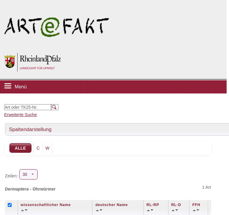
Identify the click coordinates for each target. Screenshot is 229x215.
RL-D (176, 205)
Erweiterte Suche (20, 114)
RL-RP (152, 205)
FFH (196, 205)
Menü (21, 86)
